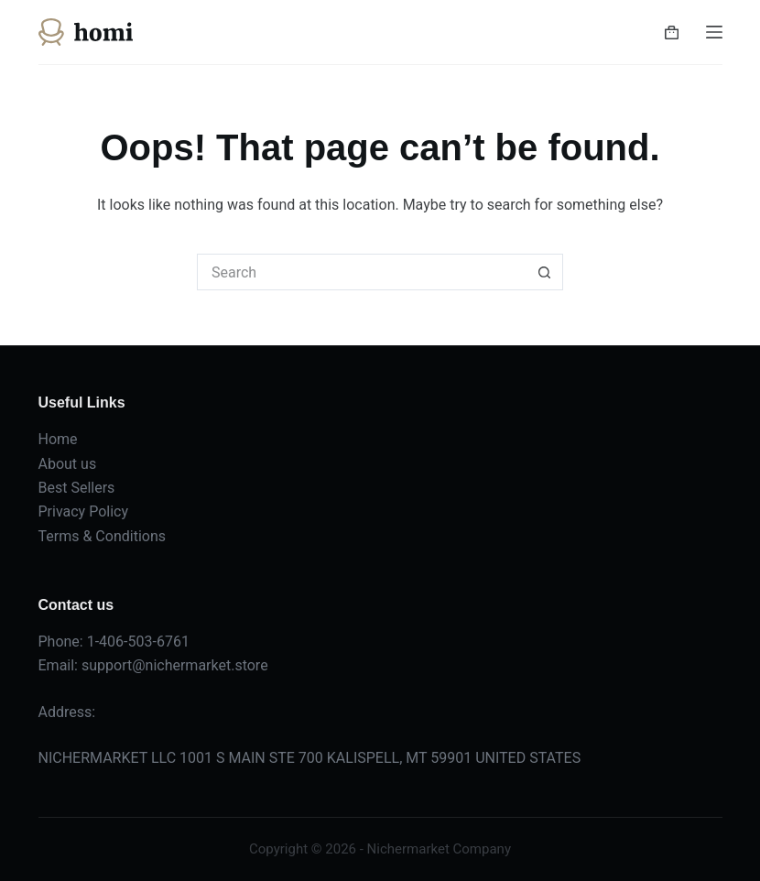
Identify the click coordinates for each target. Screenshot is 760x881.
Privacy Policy (83, 511)
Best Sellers (76, 487)
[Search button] (545, 272)
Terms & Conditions (102, 536)
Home (58, 439)
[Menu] (714, 32)
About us (67, 464)
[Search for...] (362, 272)
